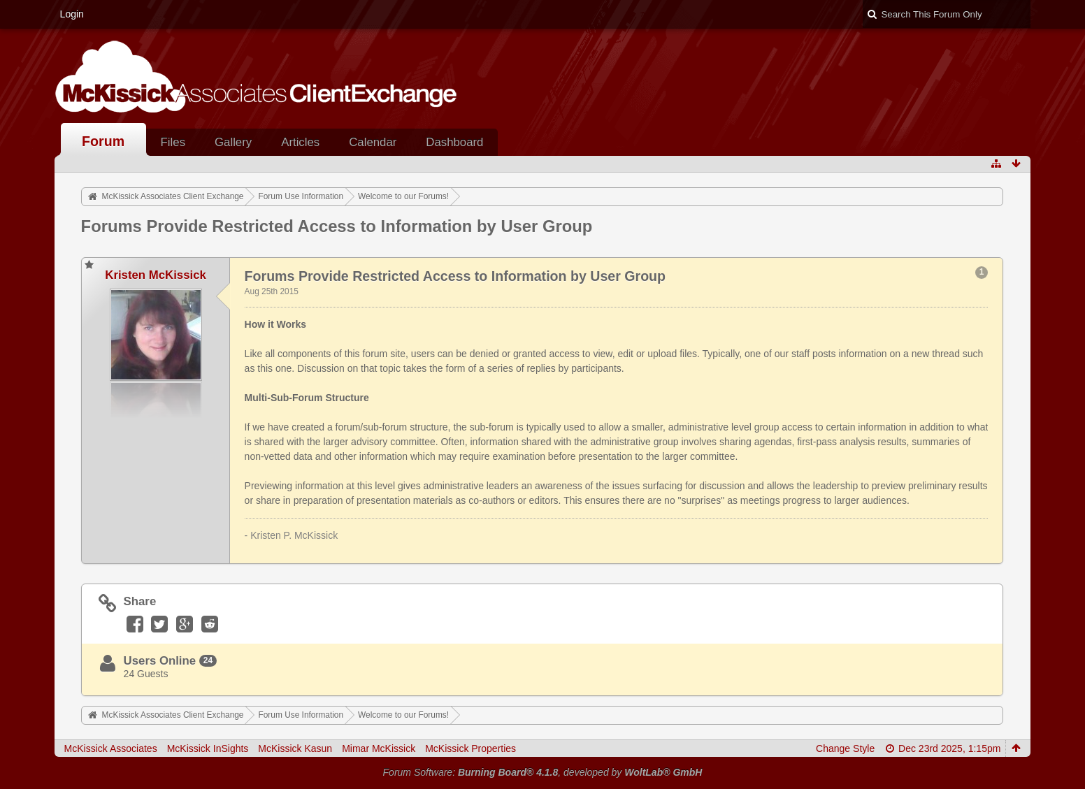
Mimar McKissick (378, 748)
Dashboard (454, 142)
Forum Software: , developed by (543, 772)
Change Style (845, 748)
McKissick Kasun (295, 748)
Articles (300, 142)
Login (72, 14)
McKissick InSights (208, 748)
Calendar (372, 142)
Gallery (233, 142)
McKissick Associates (110, 748)
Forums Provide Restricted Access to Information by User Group (337, 226)
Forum (103, 141)
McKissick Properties (470, 748)
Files (173, 142)
